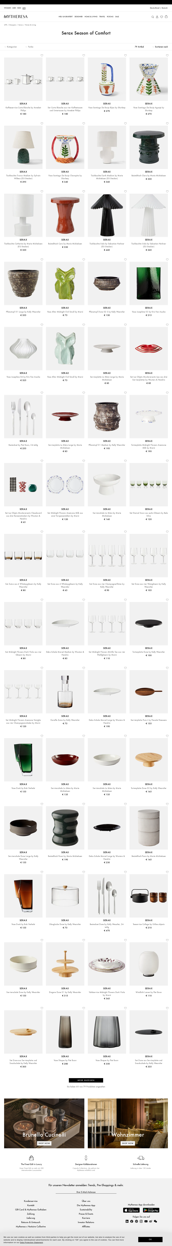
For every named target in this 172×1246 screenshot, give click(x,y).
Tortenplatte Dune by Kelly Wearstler (148, 652)
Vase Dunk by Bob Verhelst (23, 788)
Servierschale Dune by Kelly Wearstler (23, 992)
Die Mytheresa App (86, 1205)
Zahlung (31, 1213)
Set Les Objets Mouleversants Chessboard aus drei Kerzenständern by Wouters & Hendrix (23, 516)
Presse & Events (86, 1213)
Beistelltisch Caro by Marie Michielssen (65, 244)
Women (7, 8)
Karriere (86, 1217)
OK (150, 1239)
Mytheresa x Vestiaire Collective (31, 1226)
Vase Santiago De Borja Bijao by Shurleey (106, 108)
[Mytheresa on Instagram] (141, 1221)
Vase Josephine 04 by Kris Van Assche (23, 377)
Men (14, 8)
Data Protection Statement (31, 1242)
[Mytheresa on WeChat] (155, 1221)
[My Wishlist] (161, 16)
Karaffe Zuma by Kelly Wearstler (65, 720)
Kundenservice (30, 1201)
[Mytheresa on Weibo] (150, 1221)
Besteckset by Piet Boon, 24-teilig (23, 445)
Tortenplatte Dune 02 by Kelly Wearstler (149, 788)
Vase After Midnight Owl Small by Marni (65, 312)
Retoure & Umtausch (30, 1222)
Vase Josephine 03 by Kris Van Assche (148, 312)
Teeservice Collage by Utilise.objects (149, 924)
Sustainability (86, 1209)
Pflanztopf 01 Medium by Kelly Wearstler (107, 445)
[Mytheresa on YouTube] (146, 1221)
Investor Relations (86, 1222)
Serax (20, 25)
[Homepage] (15, 16)
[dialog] (86, 1239)
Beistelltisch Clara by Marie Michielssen (149, 176)
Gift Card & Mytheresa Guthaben (30, 1209)
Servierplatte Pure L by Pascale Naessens (149, 720)
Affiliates (86, 1226)
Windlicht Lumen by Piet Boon (149, 992)
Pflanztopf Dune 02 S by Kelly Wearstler (107, 312)
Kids (19, 8)
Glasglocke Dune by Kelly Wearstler (65, 924)
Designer (12, 25)
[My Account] (157, 16)
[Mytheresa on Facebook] (131, 1221)
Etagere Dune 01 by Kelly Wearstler (65, 992)
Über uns (86, 1201)
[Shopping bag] (166, 16)
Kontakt (30, 1205)
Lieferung (31, 1217)
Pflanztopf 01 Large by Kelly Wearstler (23, 312)
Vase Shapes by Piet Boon (65, 1060)
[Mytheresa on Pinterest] (136, 1221)
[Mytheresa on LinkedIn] (127, 1221)
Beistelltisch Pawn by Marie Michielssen (65, 856)
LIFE (24, 8)
